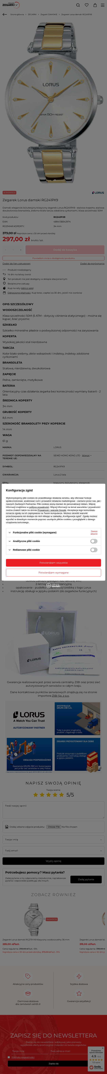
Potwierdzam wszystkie (54, 562)
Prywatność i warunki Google (52, 510)
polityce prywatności (39, 507)
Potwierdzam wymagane (53, 572)
